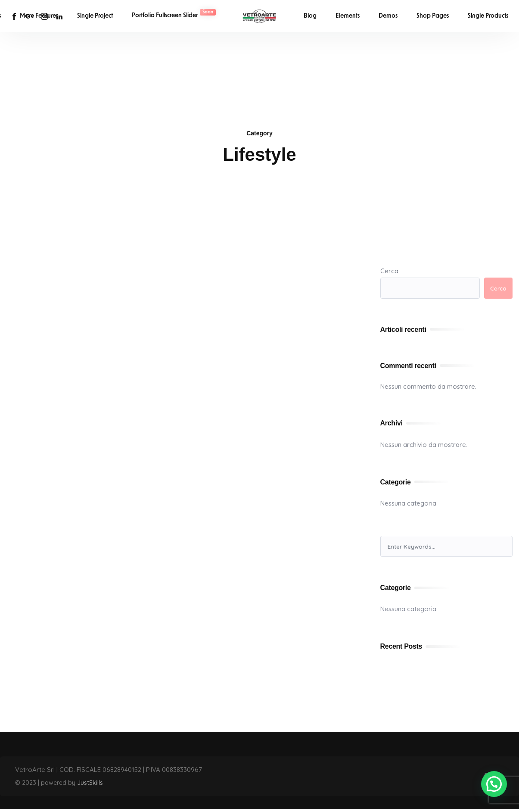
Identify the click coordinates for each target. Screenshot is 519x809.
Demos (388, 16)
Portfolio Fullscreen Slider (174, 14)
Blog (310, 16)
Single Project (95, 16)
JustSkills (90, 783)
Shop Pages (432, 16)
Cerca (389, 271)
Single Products (488, 16)
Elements (348, 16)
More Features (39, 16)
